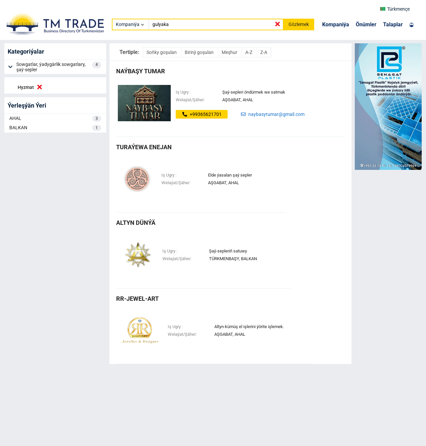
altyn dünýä (135, 222)
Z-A (263, 52)
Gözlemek (299, 24)
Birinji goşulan (200, 52)
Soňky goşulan (162, 52)
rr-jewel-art (137, 298)
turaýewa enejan (144, 147)
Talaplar (393, 24)
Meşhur (230, 52)
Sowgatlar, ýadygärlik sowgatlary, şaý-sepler (58, 67)
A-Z (249, 52)
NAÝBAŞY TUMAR (140, 71)
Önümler (366, 24)
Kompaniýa (335, 24)
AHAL (55, 119)
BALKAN (55, 128)
